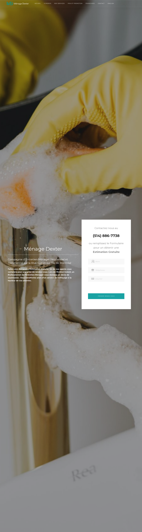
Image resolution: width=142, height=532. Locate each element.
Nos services (59, 3)
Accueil (38, 3)
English (111, 3)
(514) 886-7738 (106, 236)
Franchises (90, 3)
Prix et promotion (75, 3)
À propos (47, 3)
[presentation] (105, 289)
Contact (101, 3)
